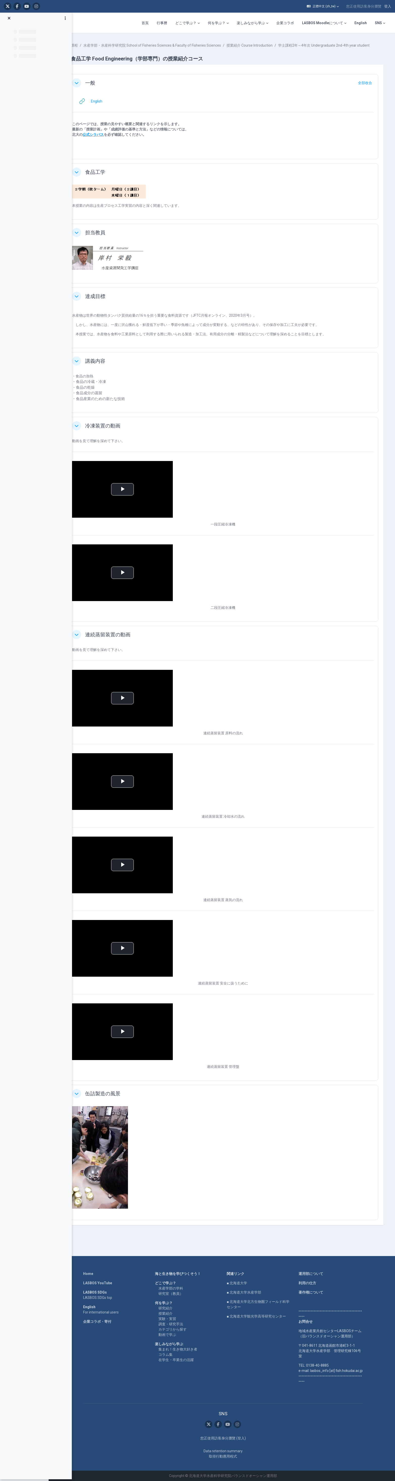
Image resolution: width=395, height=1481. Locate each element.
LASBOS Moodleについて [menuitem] (322, 23)
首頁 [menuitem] (145, 23)
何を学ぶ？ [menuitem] (216, 23)
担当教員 (110, 238)
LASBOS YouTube (104, 1283)
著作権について (317, 1292)
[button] (323, 6)
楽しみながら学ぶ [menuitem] (251, 23)
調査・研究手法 (177, 1324)
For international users (107, 1312)
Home (95, 1274)
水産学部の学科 (177, 1288)
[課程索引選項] (65, 20)
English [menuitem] (360, 23)
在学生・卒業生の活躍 (182, 1360)
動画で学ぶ (174, 1335)
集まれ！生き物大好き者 (184, 1349)
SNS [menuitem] (378, 23)
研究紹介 (172, 1308)
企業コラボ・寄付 (104, 1322)
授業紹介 (172, 1313)
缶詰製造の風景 (118, 1099)
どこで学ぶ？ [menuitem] (185, 23)
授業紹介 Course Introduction (265, 45)
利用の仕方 (314, 1283)
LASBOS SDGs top (104, 1298)
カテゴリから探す (179, 1329)
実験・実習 (174, 1319)
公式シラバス (108, 140)
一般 (105, 88)
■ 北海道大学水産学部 (250, 1292)
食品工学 (110, 177)
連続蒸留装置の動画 (123, 640)
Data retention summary (229, 1451)
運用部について (317, 1274)
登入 (387, 6)
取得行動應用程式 (229, 1456)
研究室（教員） (177, 1294)
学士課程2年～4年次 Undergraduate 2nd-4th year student (137, 51)
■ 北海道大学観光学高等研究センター (262, 1316)
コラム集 (172, 1355)
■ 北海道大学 (243, 1283)
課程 (89, 45)
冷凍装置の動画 (118, 431)
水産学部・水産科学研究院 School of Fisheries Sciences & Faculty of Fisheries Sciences (167, 45)
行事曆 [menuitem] (162, 23)
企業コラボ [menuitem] (285, 23)
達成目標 (110, 302)
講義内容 (110, 366)
